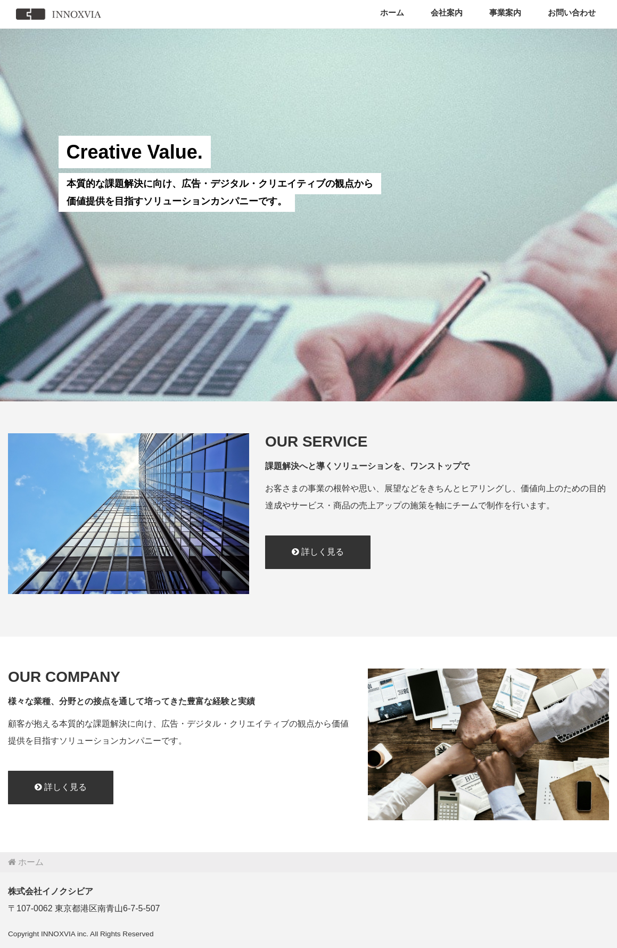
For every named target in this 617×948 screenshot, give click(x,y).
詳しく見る (318, 551)
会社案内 (447, 12)
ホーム (392, 12)
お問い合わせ (572, 12)
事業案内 (505, 12)
